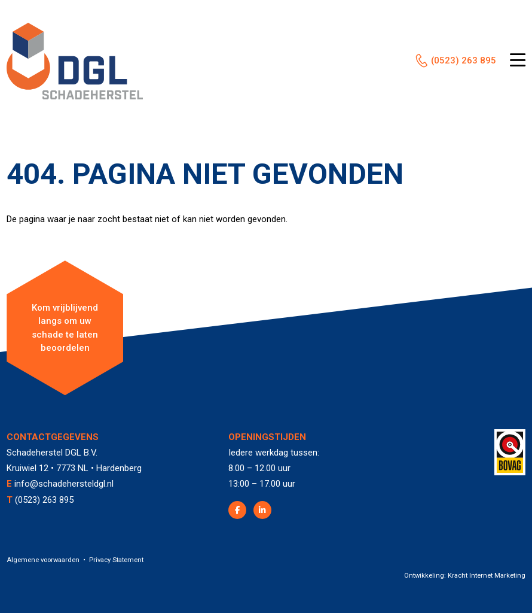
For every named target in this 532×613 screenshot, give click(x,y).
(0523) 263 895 (463, 60)
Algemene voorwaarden (43, 560)
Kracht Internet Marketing (486, 575)
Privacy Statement (116, 560)
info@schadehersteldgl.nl (64, 483)
